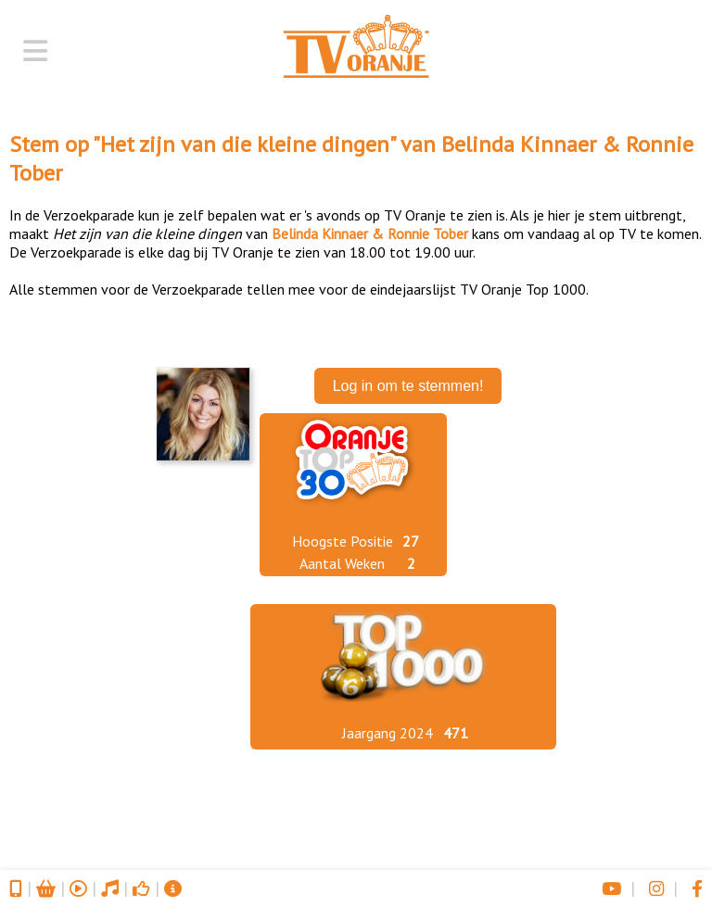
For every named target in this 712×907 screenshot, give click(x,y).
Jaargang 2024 (387, 733)
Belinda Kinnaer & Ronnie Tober (370, 233)
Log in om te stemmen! (408, 386)
